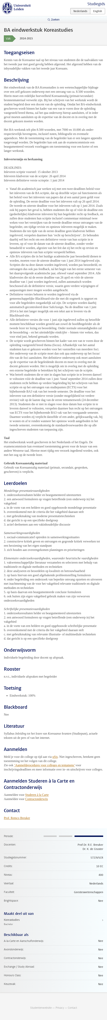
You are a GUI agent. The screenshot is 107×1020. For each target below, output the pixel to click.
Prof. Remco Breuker (17, 818)
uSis (55, 756)
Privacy (60, 1008)
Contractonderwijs (36, 799)
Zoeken (55, 19)
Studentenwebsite (41, 1008)
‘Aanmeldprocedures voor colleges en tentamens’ (44, 765)
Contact (72, 1008)
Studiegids (96, 4)
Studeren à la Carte (37, 794)
